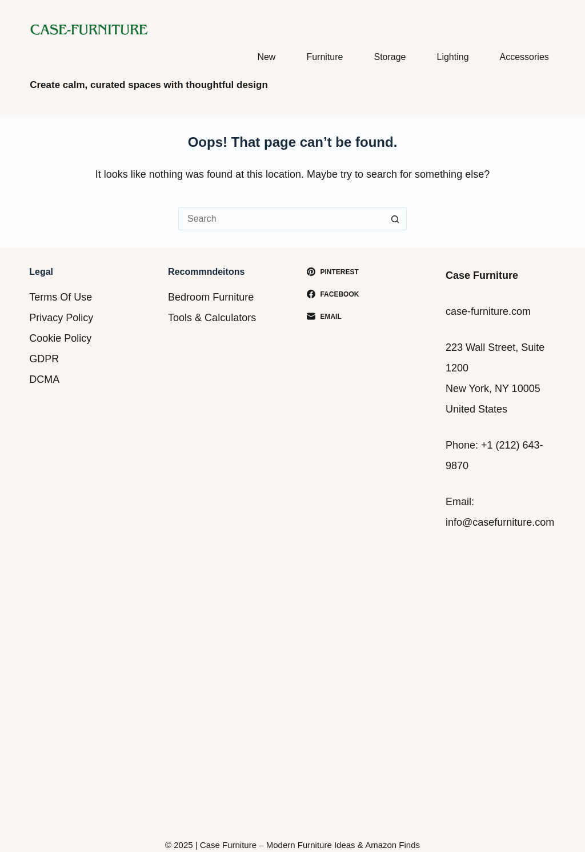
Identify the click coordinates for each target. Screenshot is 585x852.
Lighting (453, 57)
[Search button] (395, 218)
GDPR (44, 359)
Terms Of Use (60, 297)
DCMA (44, 379)
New (266, 57)
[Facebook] (362, 294)
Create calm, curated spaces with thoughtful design (149, 84)
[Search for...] (281, 218)
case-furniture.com (488, 311)
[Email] (362, 316)
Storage (390, 57)
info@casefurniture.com (500, 522)
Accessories (524, 57)
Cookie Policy (60, 338)
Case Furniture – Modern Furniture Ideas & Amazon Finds (310, 845)
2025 (183, 845)
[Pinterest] (362, 272)
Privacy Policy (61, 317)
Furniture (324, 57)
